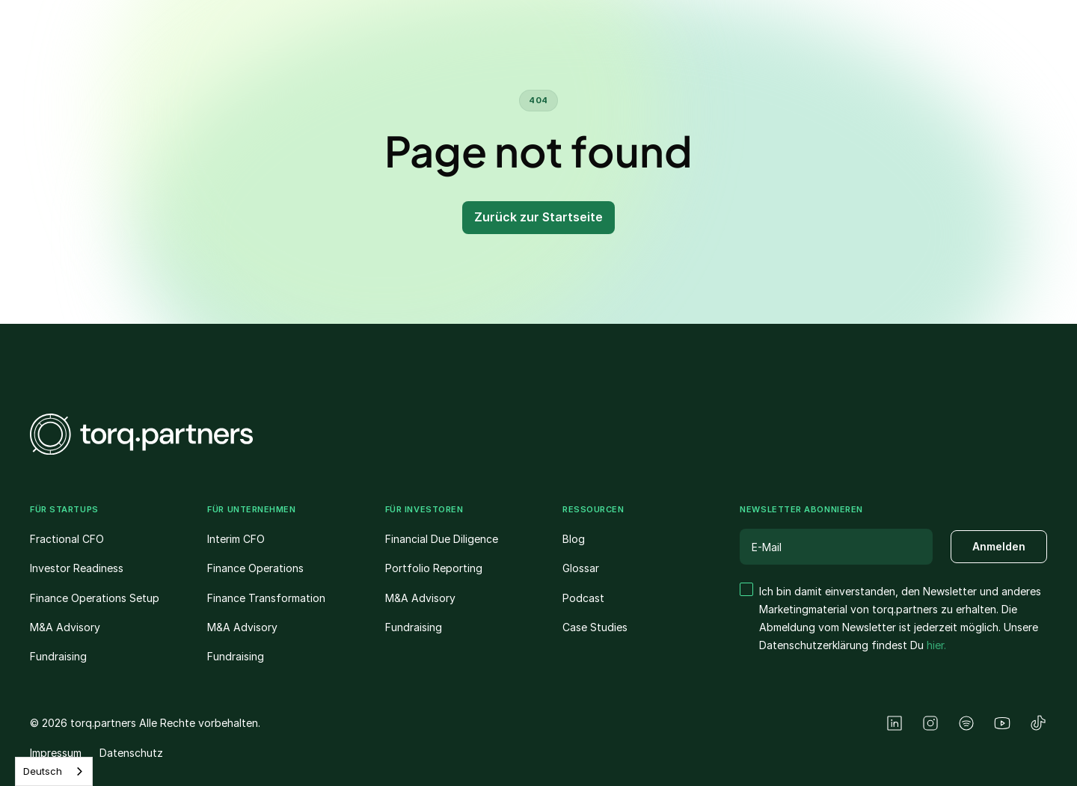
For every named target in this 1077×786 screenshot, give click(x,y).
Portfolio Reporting (433, 568)
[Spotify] (966, 723)
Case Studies (595, 627)
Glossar (580, 568)
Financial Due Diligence (441, 538)
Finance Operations (255, 568)
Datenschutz (131, 752)
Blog (573, 538)
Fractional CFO (67, 538)
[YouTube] (1002, 723)
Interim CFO (236, 538)
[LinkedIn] (894, 723)
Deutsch (42, 771)
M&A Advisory (65, 627)
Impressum (56, 752)
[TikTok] (1038, 723)
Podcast (583, 598)
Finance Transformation (266, 598)
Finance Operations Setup (94, 598)
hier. (936, 645)
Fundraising (58, 656)
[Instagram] (930, 723)
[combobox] (54, 771)
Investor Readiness (76, 568)
